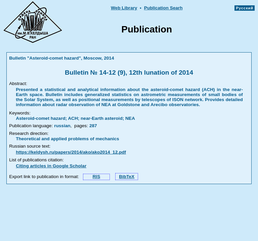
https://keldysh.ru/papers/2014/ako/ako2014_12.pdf (71, 152)
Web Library (124, 7)
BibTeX (126, 176)
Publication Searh (163, 7)
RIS (96, 176)
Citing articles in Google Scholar (51, 165)
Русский (244, 8)
